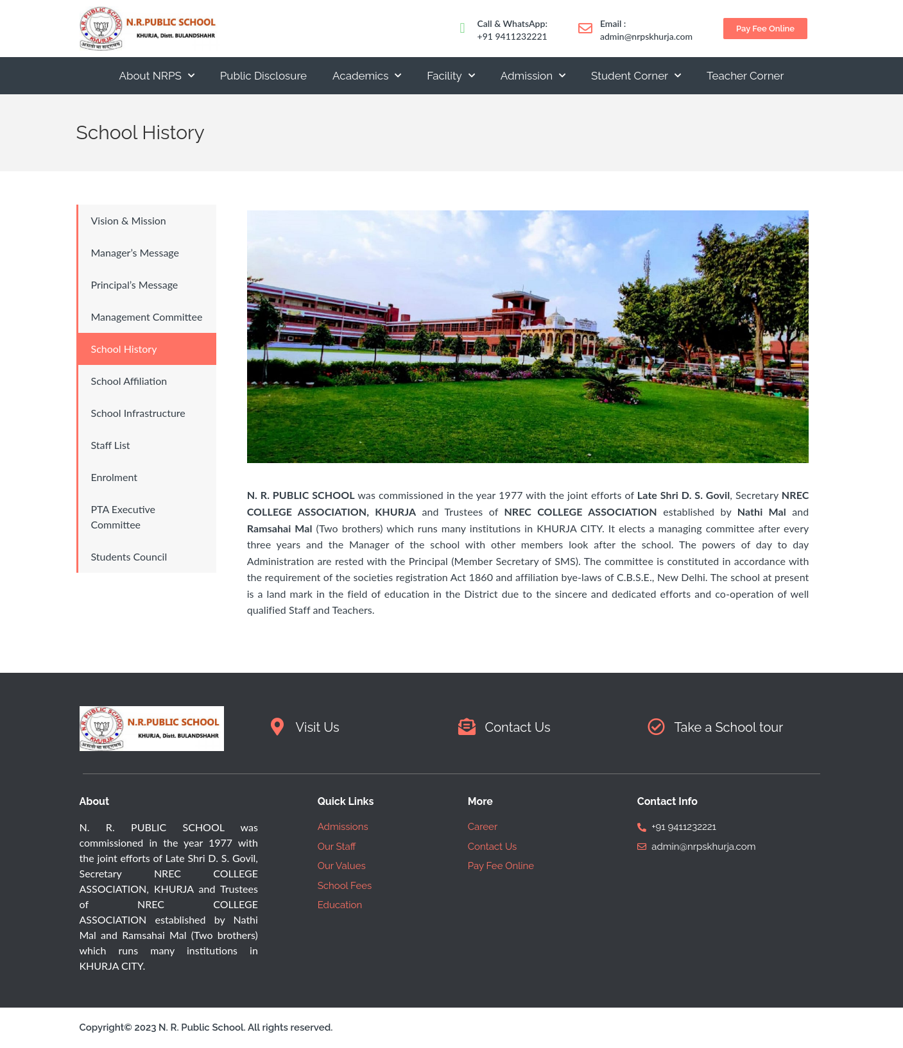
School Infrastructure (138, 413)
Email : (613, 23)
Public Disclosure (263, 75)
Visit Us (318, 727)
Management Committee (147, 316)
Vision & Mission (128, 220)
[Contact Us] (467, 726)
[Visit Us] (277, 726)
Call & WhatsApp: (512, 23)
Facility (450, 75)
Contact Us (518, 727)
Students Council (129, 556)
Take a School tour (729, 727)
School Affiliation (129, 381)
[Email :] (585, 28)
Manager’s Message (135, 252)
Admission (533, 75)
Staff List (110, 445)
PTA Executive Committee (123, 516)
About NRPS (156, 75)
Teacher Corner (745, 75)
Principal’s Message (134, 284)
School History (124, 348)
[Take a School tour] (656, 726)
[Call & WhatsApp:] (463, 28)
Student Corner (636, 75)
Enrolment (114, 477)
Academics (366, 75)
